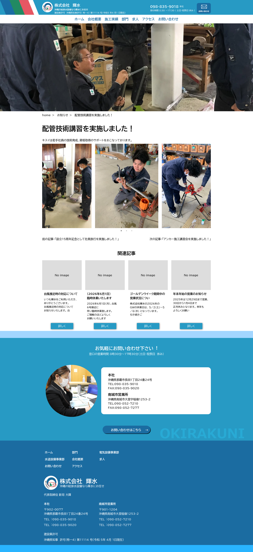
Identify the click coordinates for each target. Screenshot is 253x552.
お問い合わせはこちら (126, 429)
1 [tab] (121, 231)
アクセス (148, 19)
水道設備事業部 (54, 459)
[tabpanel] (126, 186)
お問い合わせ (168, 19)
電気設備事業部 (109, 452)
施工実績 (111, 19)
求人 (135, 19)
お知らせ (62, 115)
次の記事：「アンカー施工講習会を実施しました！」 (180, 239)
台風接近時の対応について (61, 293)
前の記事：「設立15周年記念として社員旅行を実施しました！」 (80, 239)
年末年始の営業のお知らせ (190, 293)
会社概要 (94, 19)
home (46, 115)
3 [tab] (132, 231)
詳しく (62, 326)
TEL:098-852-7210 (123, 403)
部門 (125, 19)
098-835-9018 (164, 6)
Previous (39, 186)
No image (62, 275)
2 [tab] (126, 231)
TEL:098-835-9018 (123, 384)
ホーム (79, 19)
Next (213, 186)
